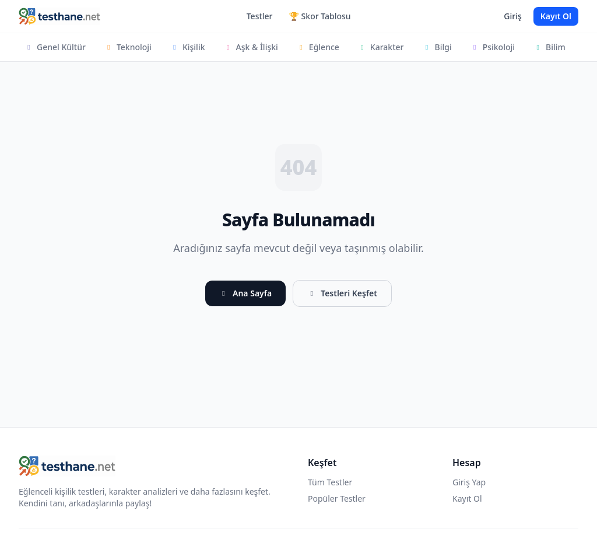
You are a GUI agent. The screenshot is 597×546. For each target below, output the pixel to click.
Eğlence (318, 46)
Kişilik (187, 46)
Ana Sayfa (245, 293)
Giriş (512, 16)
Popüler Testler (337, 498)
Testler (260, 16)
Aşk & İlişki (251, 46)
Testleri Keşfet (342, 293)
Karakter (381, 46)
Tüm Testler (330, 482)
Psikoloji (492, 46)
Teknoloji (128, 46)
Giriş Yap (469, 482)
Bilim (549, 46)
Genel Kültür (55, 46)
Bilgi (436, 46)
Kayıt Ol (555, 16)
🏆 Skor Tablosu (320, 16)
